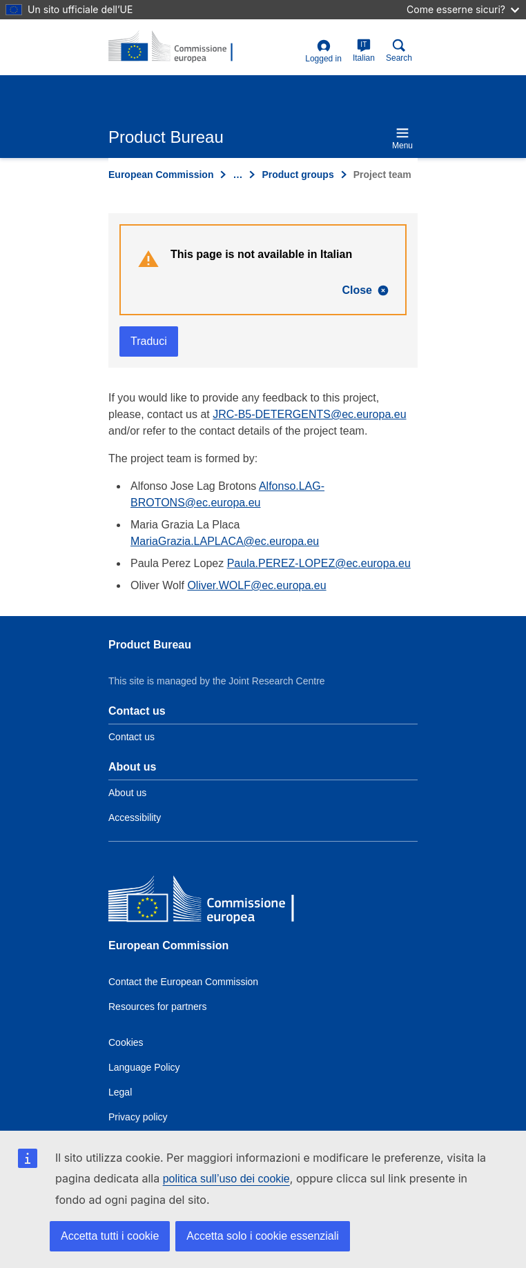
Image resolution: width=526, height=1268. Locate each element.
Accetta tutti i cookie (110, 1236)
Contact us (131, 736)
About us (127, 792)
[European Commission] (208, 901)
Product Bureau (149, 645)
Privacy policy (138, 1116)
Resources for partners (157, 1006)
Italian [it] (364, 51)
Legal (120, 1092)
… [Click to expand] (237, 174)
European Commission (160, 174)
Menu (402, 138)
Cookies (126, 1042)
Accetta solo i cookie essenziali (262, 1236)
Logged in (323, 51)
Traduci (148, 341)
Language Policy (144, 1067)
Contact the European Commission (183, 981)
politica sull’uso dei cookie (226, 1179)
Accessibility (134, 817)
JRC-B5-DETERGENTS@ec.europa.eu (309, 414)
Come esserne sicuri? (463, 9)
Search (399, 51)
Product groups (297, 174)
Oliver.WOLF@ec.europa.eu (256, 585)
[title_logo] (175, 46)
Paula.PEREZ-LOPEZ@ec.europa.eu (319, 563)
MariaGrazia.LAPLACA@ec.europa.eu (224, 541)
